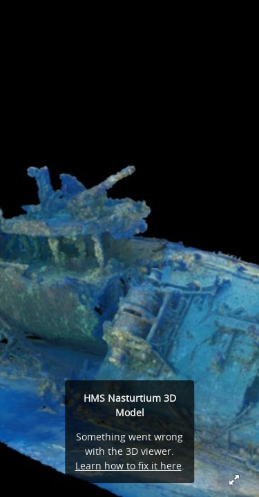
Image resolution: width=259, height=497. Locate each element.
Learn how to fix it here (128, 465)
